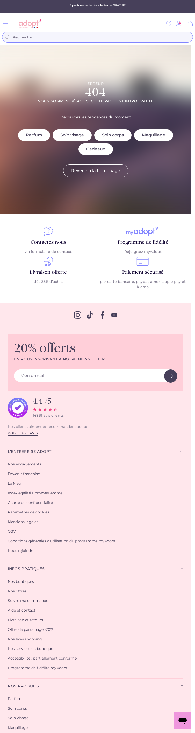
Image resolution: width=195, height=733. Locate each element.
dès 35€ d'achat (48, 282)
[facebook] (102, 315)
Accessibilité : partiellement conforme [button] (42, 658)
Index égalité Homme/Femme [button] (35, 493)
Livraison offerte (48, 272)
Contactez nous (48, 242)
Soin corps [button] (17, 708)
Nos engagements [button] (24, 464)
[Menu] (6, 23)
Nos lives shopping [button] (25, 639)
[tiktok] (90, 315)
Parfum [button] (14, 699)
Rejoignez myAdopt (143, 252)
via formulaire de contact (48, 252)
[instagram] (77, 315)
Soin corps (113, 135)
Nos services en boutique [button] (30, 649)
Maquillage (153, 135)
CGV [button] (12, 531)
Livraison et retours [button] (25, 620)
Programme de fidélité (143, 242)
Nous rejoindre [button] (21, 551)
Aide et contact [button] (21, 610)
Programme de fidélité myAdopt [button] (38, 668)
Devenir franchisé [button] (24, 474)
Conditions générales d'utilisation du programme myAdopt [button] (61, 541)
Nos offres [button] (17, 591)
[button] (178, 23)
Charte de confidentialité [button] (30, 503)
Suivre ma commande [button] (28, 601)
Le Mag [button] (14, 483)
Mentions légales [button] (23, 522)
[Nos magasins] (169, 24)
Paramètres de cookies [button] (28, 512)
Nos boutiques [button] (21, 582)
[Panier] (190, 23)
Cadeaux (95, 149)
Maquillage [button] (18, 728)
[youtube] (114, 315)
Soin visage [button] (18, 718)
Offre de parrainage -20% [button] (30, 630)
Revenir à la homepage (95, 171)
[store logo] (28, 23)
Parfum (34, 135)
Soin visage (72, 135)
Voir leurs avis (23, 433)
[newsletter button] (170, 376)
